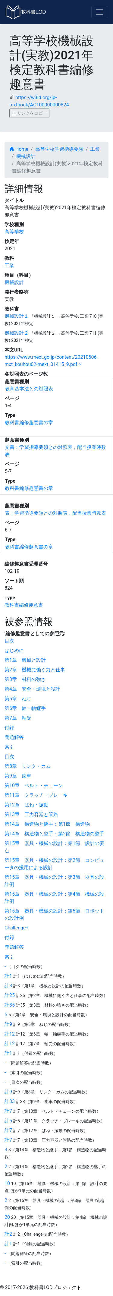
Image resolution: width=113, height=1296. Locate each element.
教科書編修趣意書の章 (29, 422)
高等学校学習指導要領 (59, 149)
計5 (8, 1121)
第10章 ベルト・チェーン (34, 785)
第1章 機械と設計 (25, 660)
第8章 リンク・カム (28, 766)
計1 (8, 976)
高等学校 (14, 232)
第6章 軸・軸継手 (25, 708)
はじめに (14, 650)
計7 (8, 1111)
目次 (9, 641)
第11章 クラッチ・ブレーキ (36, 795)
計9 (8, 1024)
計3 (8, 986)
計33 (10, 1101)
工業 (95, 149)
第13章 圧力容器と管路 (31, 814)
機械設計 (26, 156)
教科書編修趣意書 (24, 605)
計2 (8, 1234)
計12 (10, 1034)
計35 (10, 1005)
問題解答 (14, 737)
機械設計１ (17, 316)
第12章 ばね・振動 (27, 805)
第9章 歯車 (18, 776)
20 (7, 1217)
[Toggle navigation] (99, 12)
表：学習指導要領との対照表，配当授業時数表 (55, 513)
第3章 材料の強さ (25, 679)
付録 (9, 727)
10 (7, 1183)
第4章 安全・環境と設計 (32, 689)
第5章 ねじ (18, 699)
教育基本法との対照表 (29, 389)
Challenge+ (17, 928)
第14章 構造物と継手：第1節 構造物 (47, 824)
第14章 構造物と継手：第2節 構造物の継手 (54, 834)
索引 (9, 747)
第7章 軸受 (18, 718)
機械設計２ (17, 333)
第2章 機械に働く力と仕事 (35, 670)
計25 (10, 995)
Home (18, 149)
